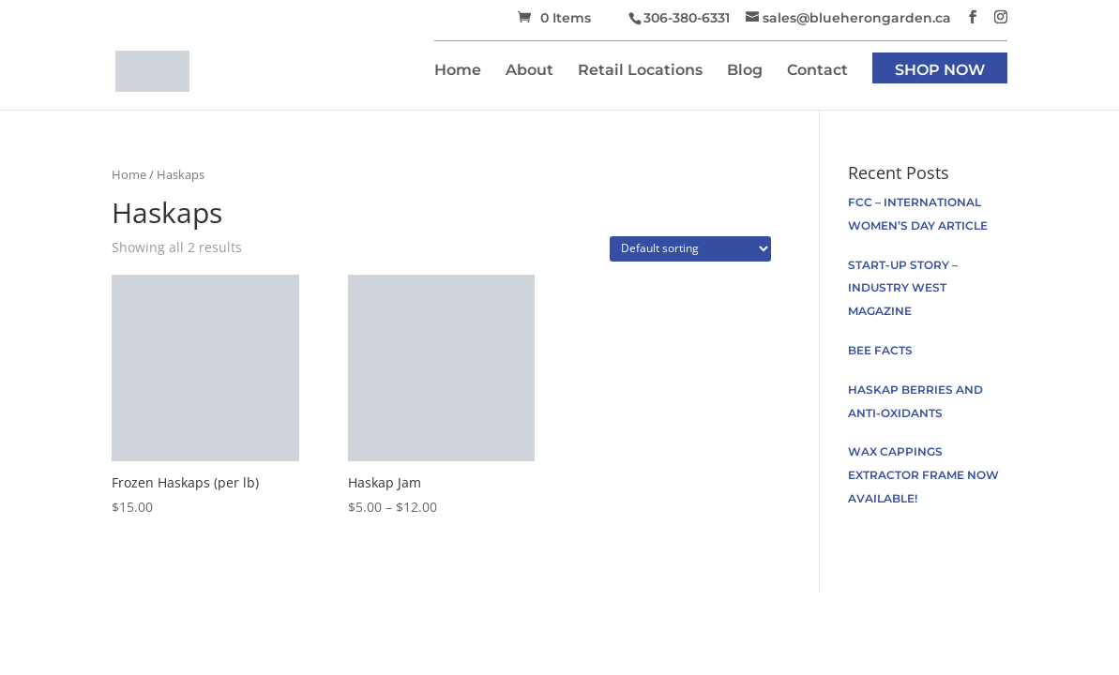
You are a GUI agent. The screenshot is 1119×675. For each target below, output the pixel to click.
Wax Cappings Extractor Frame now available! (923, 474)
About (529, 71)
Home (457, 71)
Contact (817, 71)
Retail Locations (640, 71)
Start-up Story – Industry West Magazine (903, 288)
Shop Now (940, 71)
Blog (745, 71)
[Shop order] (690, 249)
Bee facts (880, 350)
